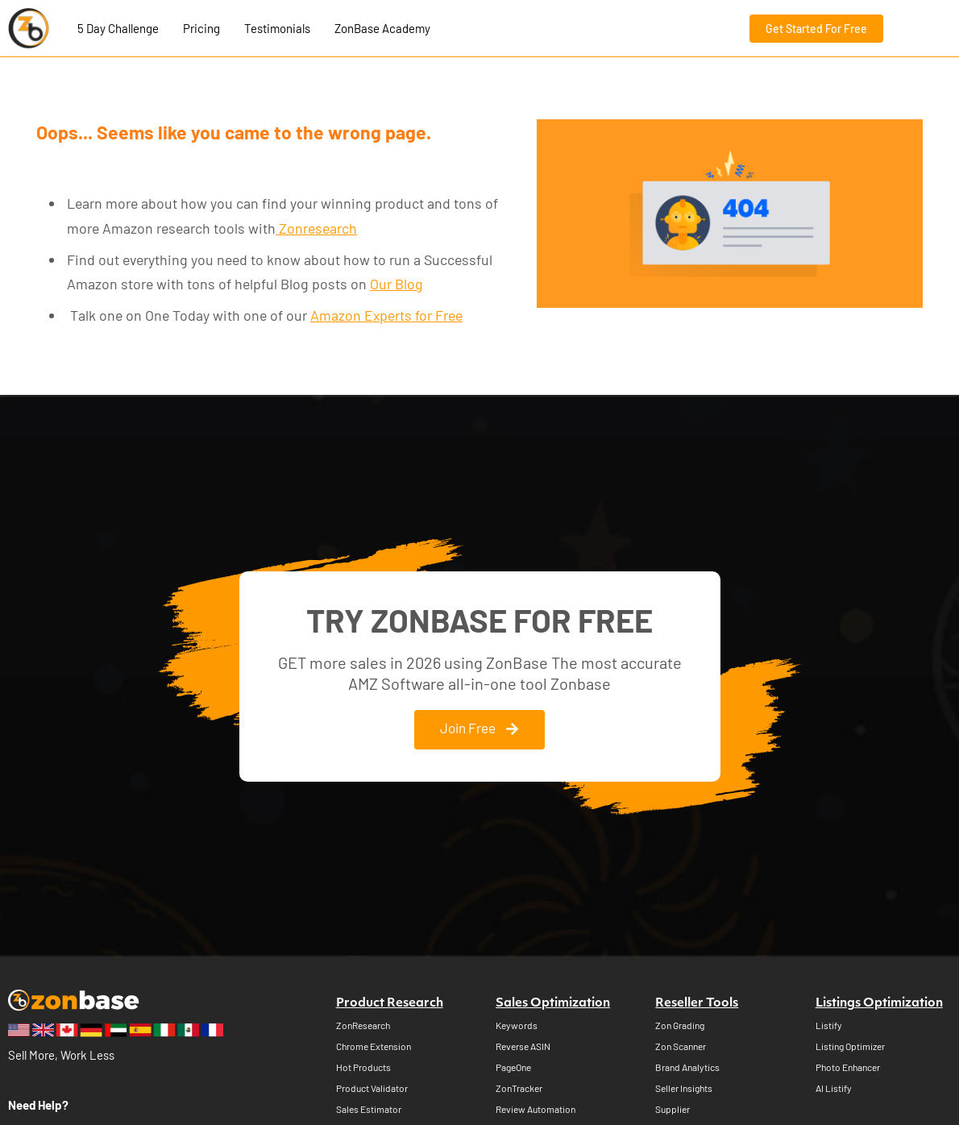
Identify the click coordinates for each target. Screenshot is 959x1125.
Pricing (201, 28)
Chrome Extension (373, 1046)
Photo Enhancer (848, 1067)
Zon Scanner (680, 1046)
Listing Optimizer (850, 1046)
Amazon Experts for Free (386, 315)
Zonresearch (316, 228)
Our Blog (396, 284)
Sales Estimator (368, 1109)
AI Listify (834, 1088)
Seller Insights (683, 1088)
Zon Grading (679, 1026)
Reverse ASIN (523, 1046)
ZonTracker (519, 1088)
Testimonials (277, 28)
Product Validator (372, 1088)
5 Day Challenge (118, 28)
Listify (829, 1026)
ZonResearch (363, 1026)
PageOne (513, 1067)
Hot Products (363, 1067)
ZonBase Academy (382, 28)
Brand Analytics (687, 1067)
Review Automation (535, 1109)
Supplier (672, 1109)
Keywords (517, 1026)
